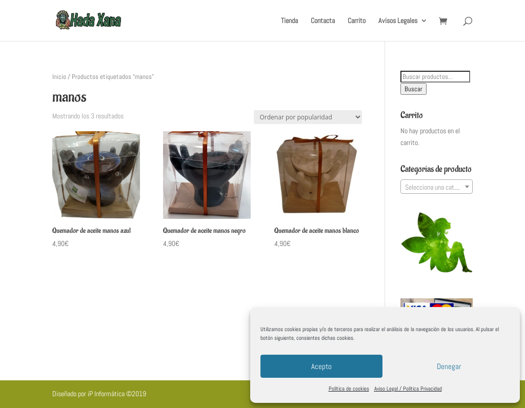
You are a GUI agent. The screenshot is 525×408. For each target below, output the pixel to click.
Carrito (357, 21)
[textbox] (436, 187)
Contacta (323, 21)
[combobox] (436, 186)
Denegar (449, 366)
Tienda (289, 21)
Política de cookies (349, 388)
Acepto (321, 366)
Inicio (59, 76)
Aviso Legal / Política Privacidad (408, 388)
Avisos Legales (397, 21)
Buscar (413, 89)
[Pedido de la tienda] (308, 117)
